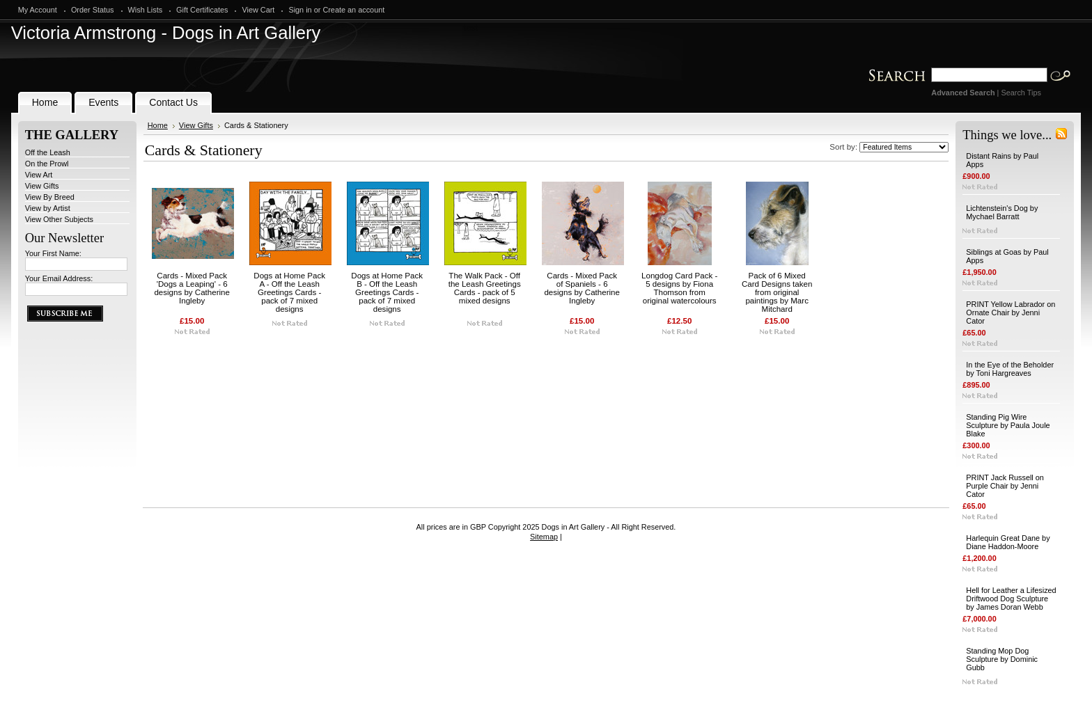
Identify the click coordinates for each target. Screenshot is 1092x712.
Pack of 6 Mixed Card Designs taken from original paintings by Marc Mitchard (777, 292)
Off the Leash (47, 152)
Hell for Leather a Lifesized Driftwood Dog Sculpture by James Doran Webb (1011, 598)
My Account (37, 10)
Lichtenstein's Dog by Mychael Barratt (1002, 212)
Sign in (299, 10)
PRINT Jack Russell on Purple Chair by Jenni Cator (1005, 485)
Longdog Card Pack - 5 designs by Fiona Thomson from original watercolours (679, 288)
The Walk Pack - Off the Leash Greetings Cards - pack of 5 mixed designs (484, 288)
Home (158, 125)
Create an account (353, 10)
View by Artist (47, 208)
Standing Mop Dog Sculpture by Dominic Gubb (1002, 659)
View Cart (258, 10)
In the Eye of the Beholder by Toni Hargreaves (1010, 369)
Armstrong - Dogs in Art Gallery (166, 32)
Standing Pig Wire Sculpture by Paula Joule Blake (1008, 425)
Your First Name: (53, 253)
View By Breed (50, 197)
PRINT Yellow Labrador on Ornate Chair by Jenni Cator (1010, 312)
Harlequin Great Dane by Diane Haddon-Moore (1008, 542)
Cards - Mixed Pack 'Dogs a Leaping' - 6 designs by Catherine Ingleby (191, 288)
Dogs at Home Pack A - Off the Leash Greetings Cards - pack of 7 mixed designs (289, 292)
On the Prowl (47, 163)
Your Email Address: (59, 278)
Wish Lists (145, 10)
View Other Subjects (59, 219)
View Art (39, 175)
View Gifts (42, 186)
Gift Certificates (202, 10)
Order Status (92, 10)
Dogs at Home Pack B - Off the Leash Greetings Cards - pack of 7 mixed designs (387, 292)
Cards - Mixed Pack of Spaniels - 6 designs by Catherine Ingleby (581, 288)
